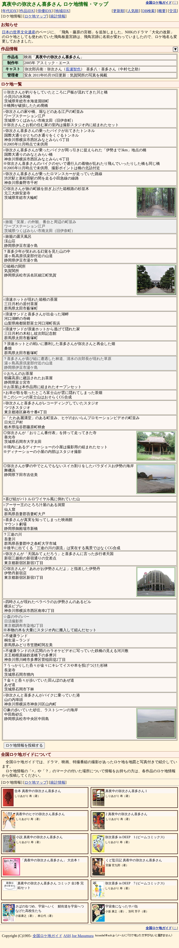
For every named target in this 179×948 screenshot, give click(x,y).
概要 (162, 11)
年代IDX (9, 11)
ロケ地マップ (35, 16)
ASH (67, 936)
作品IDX (27, 11)
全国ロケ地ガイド (47, 936)
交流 (173, 11)
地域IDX (62, 11)
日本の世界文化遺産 (18, 32)
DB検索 (148, 11)
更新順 (118, 11)
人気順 (133, 11)
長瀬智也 (73, 69)
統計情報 (57, 16)
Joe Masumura (83, 936)
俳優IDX (45, 11)
